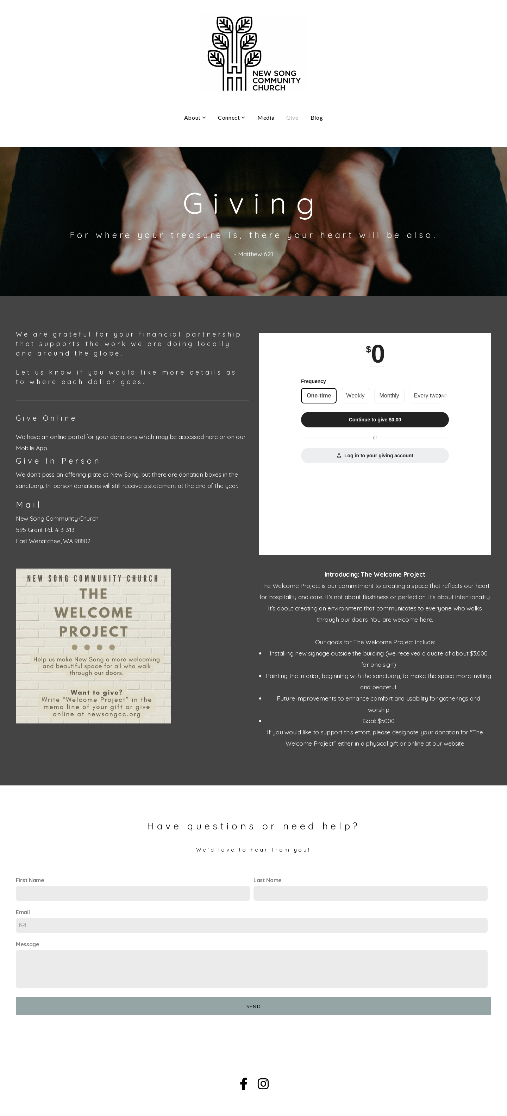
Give (292, 117)
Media (265, 117)
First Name (30, 880)
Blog (317, 117)
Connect (231, 117)
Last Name (268, 880)
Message (27, 944)
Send (253, 1006)
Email (23, 912)
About (195, 117)
